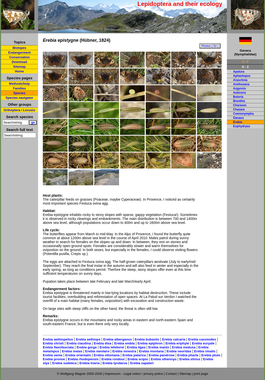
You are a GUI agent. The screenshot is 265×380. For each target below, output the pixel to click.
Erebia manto (158, 347)
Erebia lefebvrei (112, 347)
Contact (171, 374)
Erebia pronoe (54, 359)
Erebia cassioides (202, 339)
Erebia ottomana (107, 355)
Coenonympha (243, 113)
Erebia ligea (136, 347)
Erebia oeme (52, 355)
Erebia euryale (203, 343)
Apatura (238, 71)
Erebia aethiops (88, 339)
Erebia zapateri (142, 363)
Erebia (237, 122)
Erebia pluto (210, 355)
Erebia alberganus (117, 339)
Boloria (238, 97)
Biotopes (19, 48)
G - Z (245, 67)
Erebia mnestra (124, 351)
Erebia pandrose (161, 355)
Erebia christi (53, 343)
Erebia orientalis (78, 355)
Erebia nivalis (205, 351)
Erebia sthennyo (164, 359)
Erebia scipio (137, 359)
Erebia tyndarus (114, 363)
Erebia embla (124, 343)
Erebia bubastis (147, 339)
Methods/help (19, 83)
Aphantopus (241, 76)
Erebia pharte (187, 355)
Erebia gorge (87, 347)
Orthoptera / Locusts (19, 110)
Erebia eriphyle (177, 343)
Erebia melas (72, 351)
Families (19, 88)
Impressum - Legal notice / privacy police (134, 374)
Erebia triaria (89, 363)
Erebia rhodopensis (83, 359)
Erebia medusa (183, 347)
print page (201, 374)
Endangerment (19, 52)
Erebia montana (151, 351)
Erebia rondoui (113, 359)
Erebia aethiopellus (58, 339)
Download (19, 62)
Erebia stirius (189, 359)
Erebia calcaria (173, 339)
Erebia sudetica (64, 363)
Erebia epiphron (150, 343)
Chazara (239, 109)
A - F (245, 61)
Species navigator (19, 98)
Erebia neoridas (179, 351)
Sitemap (19, 66)
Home (19, 71)
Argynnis (239, 88)
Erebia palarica (134, 355)
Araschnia (240, 80)
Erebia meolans (97, 351)
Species (19, 93)
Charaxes (239, 105)
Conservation (19, 57)
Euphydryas (241, 126)
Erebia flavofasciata (58, 347)
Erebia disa (102, 343)
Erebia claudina (79, 343)
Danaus (238, 118)
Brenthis (239, 101)
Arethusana (241, 84)
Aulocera (239, 92)
